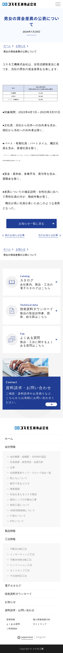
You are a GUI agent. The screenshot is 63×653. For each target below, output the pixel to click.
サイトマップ (40, 624)
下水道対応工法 (18, 575)
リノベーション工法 (21, 565)
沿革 (12, 467)
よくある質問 (13, 624)
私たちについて (18, 478)
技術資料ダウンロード (18, 594)
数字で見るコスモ (20, 483)
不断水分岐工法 (18, 549)
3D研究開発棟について (22, 510)
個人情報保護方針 (41, 619)
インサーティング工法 (22, 554)
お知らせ (21, 45)
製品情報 (10, 531)
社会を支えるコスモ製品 (23, 494)
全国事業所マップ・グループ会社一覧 (30, 472)
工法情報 (10, 539)
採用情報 (10, 619)
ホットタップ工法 (20, 570)
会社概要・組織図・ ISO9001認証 (28, 456)
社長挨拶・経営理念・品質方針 (26, 462)
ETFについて (17, 521)
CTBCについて (18, 515)
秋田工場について (19, 505)
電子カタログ (13, 585)
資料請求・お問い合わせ (19, 610)
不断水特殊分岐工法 (21, 559)
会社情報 (10, 447)
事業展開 (15, 489)
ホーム (7, 45)
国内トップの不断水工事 (23, 499)
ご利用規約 (11, 628)
